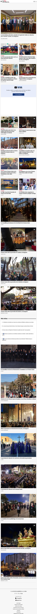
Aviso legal (18, 585)
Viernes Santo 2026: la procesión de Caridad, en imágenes (14, 234)
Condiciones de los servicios (18, 589)
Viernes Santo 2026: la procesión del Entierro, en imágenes (14, 293)
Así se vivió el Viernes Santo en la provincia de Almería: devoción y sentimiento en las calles (8, 155)
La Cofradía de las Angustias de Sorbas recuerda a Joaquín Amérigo (27, 175)
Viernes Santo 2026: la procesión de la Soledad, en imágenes (14, 264)
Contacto (18, 592)
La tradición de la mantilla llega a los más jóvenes (12, 501)
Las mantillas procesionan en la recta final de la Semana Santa (15, 205)
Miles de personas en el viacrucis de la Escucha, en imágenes (15, 411)
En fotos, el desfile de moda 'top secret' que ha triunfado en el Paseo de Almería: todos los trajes (9, 79)
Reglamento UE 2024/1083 (18, 595)
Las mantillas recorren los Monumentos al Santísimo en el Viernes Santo (17, 351)
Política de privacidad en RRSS (18, 591)
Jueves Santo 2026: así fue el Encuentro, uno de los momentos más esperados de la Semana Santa (18, 560)
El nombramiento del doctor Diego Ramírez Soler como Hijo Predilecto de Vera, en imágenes (27, 58)
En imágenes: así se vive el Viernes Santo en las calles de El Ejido (27, 154)
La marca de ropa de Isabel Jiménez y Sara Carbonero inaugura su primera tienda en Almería (18, 308)
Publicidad (18, 594)
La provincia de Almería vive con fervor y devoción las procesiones (16, 440)
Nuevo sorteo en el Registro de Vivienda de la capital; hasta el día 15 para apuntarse (16, 312)
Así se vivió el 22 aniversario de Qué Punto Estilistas (27, 113)
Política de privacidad (18, 586)
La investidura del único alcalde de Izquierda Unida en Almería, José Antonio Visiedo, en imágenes (17, 35)
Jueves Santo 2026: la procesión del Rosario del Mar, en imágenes (16, 530)
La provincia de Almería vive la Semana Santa (11, 471)
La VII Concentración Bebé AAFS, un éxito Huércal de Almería (9, 57)
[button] (1, 1)
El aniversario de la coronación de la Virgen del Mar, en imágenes (27, 78)
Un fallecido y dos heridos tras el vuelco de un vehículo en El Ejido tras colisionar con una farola (18, 304)
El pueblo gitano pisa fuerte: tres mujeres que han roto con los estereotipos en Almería (8, 114)
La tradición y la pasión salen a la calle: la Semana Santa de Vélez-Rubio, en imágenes (26, 134)
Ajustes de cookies (18, 598)
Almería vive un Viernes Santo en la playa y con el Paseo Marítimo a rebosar (18, 381)
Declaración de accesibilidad (18, 600)
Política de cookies (18, 588)
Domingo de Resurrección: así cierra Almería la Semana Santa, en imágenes (9, 134)
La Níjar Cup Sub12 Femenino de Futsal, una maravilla (8, 175)
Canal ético (18, 597)
